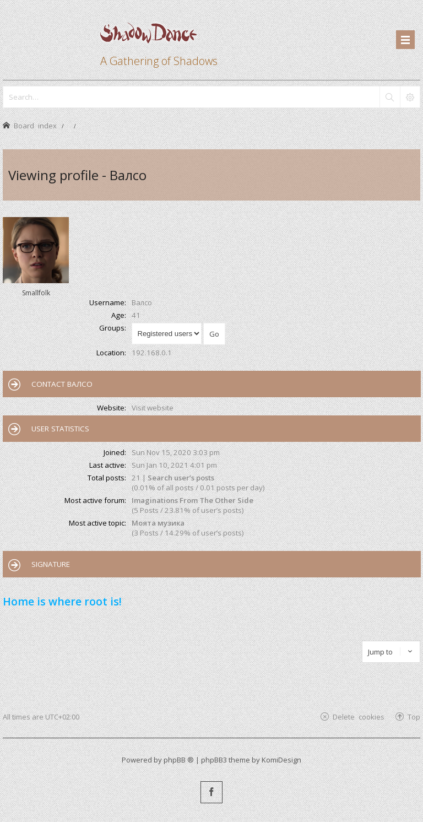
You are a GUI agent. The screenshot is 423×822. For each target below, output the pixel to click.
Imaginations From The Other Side (192, 500)
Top (414, 716)
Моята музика (158, 523)
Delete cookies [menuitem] (358, 716)
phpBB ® (179, 760)
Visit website (152, 408)
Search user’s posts (181, 478)
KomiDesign (281, 760)
